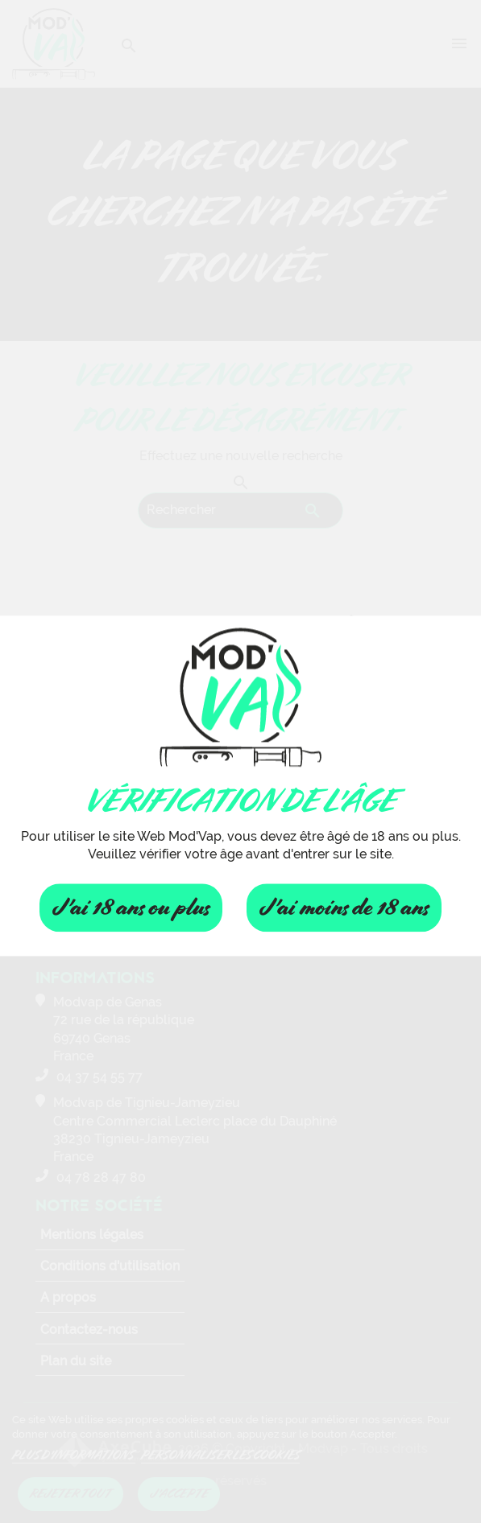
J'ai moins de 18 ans (344, 908)
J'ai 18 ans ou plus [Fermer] (130, 908)
